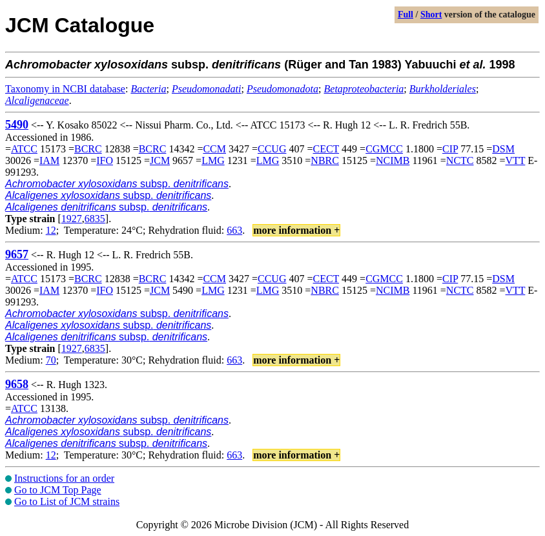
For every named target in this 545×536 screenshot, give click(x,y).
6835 (95, 218)
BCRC (88, 148)
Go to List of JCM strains (66, 501)
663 (234, 230)
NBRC (325, 160)
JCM (160, 160)
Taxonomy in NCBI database (65, 88)
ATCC (24, 148)
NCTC (460, 160)
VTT (516, 160)
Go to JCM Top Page (57, 489)
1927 (71, 218)
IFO (104, 160)
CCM (214, 148)
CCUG (272, 148)
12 (51, 230)
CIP (450, 148)
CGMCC (384, 148)
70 (51, 360)
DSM (503, 148)
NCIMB (392, 160)
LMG (213, 160)
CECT (326, 148)
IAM (49, 160)
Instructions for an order (64, 478)
